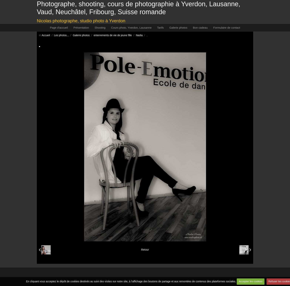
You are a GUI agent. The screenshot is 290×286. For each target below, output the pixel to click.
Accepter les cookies (250, 281)
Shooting (100, 27)
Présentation (81, 27)
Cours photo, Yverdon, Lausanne (131, 27)
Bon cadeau (200, 27)
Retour (145, 249)
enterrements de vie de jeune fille (113, 35)
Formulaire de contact (226, 27)
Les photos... (61, 35)
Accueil (46, 35)
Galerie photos (178, 27)
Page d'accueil (59, 27)
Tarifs (160, 27)
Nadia (139, 35)
